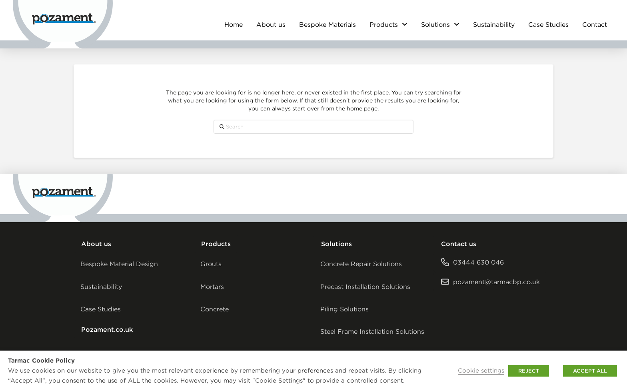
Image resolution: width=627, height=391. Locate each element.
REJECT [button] (528, 370)
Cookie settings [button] (481, 370)
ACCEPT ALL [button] (590, 370)
